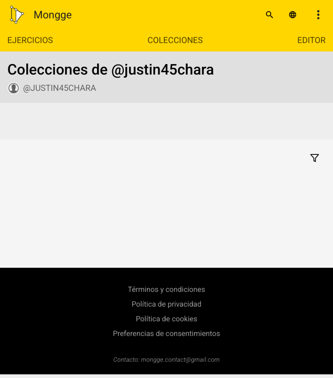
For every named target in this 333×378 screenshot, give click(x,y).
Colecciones (174, 40)
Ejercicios (30, 40)
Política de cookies (166, 319)
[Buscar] (269, 14)
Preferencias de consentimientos (166, 334)
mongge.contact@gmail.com (180, 359)
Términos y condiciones (166, 290)
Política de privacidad (166, 304)
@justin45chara (59, 88)
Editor (311, 40)
